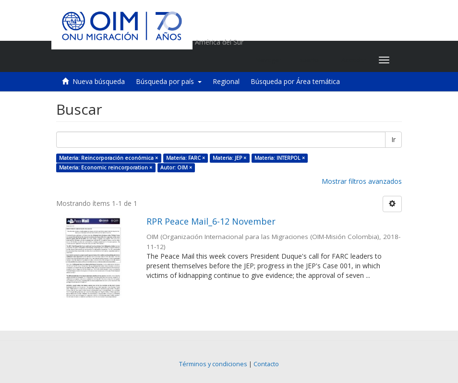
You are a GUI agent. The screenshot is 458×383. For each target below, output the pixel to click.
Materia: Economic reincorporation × (105, 167)
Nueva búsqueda (98, 81)
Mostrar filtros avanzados (362, 181)
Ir (393, 139)
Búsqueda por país (169, 81)
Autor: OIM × (176, 167)
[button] (311, 60)
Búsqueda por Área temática (295, 81)
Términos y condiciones (213, 364)
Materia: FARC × (185, 158)
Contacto (266, 364)
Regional (226, 81)
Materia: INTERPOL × (279, 158)
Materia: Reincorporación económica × (108, 158)
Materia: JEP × (229, 158)
